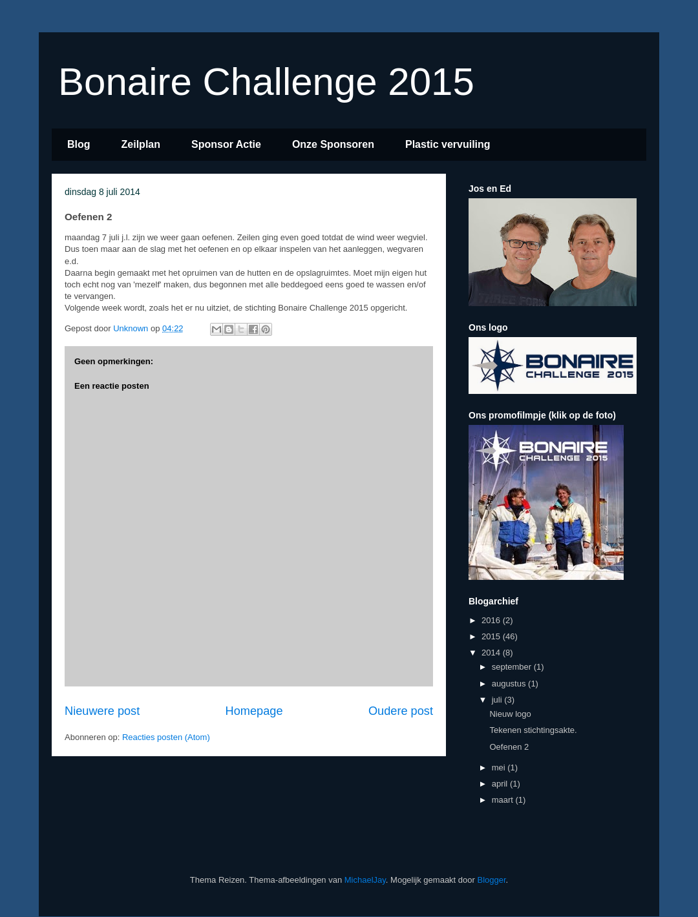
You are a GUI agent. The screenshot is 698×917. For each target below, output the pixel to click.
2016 (492, 620)
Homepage (254, 711)
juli (498, 700)
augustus (510, 683)
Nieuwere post (102, 711)
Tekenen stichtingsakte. (532, 730)
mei (500, 767)
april (501, 783)
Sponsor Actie (226, 144)
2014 (492, 652)
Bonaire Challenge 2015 (266, 81)
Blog (78, 144)
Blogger (491, 880)
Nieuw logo (510, 714)
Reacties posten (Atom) (166, 737)
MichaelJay (365, 880)
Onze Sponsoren (333, 144)
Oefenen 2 (509, 747)
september (513, 667)
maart (504, 800)
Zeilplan (141, 144)
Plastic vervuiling (448, 144)
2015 (492, 636)
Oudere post (400, 711)
